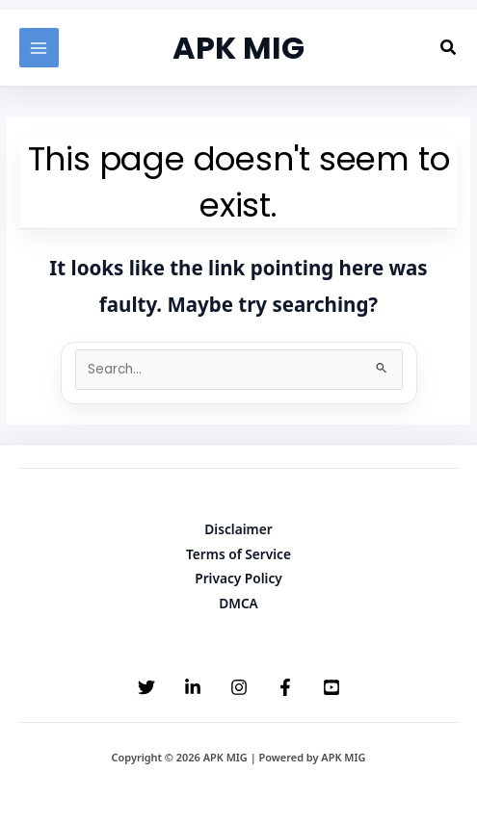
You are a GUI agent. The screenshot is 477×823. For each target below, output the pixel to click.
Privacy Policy (238, 578)
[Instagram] (239, 687)
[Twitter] (146, 687)
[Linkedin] (192, 687)
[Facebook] (285, 687)
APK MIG (238, 47)
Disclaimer (238, 529)
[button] (449, 48)
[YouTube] (331, 687)
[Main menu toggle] (39, 47)
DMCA (238, 603)
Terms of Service (238, 554)
